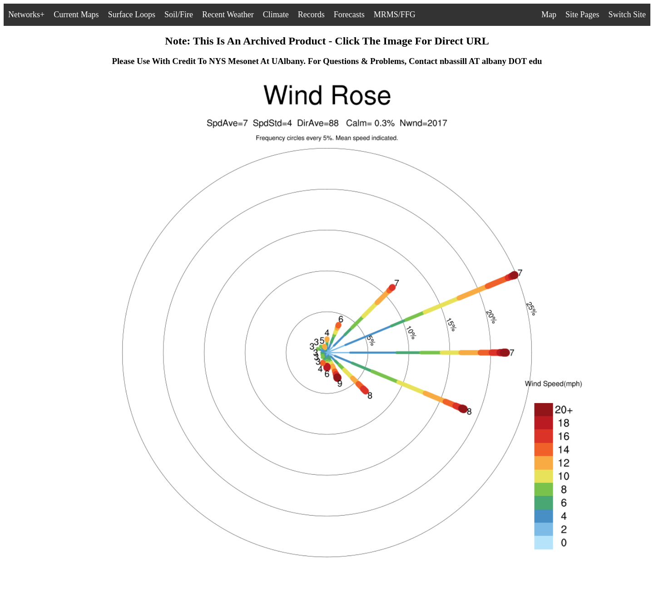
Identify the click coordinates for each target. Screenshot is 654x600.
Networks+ (26, 14)
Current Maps (76, 14)
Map (548, 14)
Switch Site (627, 14)
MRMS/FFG (395, 14)
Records (311, 14)
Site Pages (582, 14)
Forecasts (349, 14)
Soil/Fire (178, 14)
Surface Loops (131, 14)
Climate (276, 14)
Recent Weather (228, 14)
